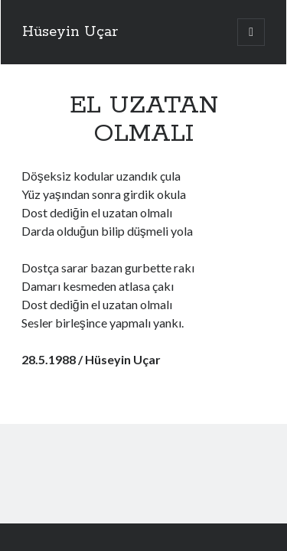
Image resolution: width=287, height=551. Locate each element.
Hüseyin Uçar (70, 32)
